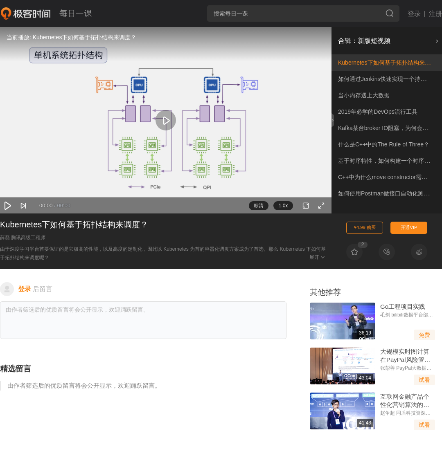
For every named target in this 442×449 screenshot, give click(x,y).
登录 (414, 13)
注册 (435, 13)
